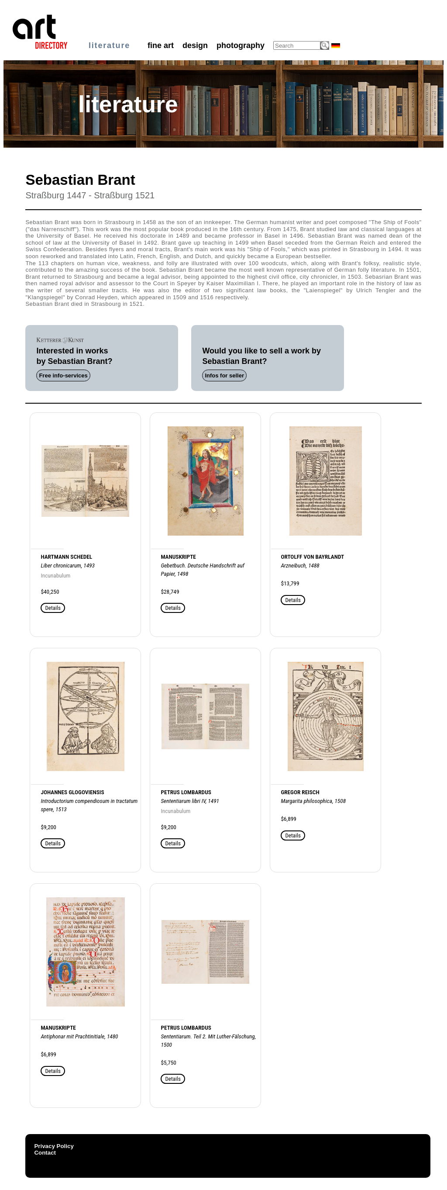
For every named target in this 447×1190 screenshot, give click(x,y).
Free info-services (63, 375)
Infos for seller (224, 375)
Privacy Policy (53, 1146)
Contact (45, 1152)
